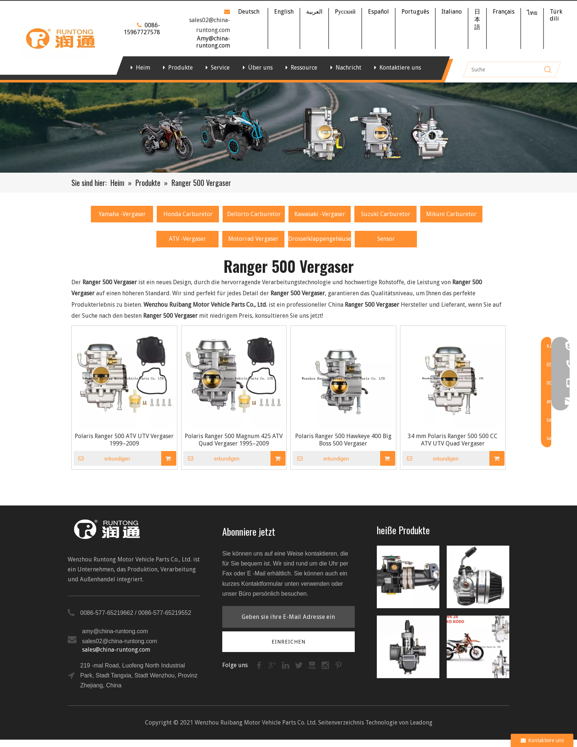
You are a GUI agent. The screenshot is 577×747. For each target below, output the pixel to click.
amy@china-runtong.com (115, 631)
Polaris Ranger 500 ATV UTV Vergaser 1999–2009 (124, 440)
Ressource (304, 67)
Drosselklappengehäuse (319, 238)
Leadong (421, 722)
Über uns (260, 67)
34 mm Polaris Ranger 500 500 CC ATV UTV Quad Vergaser (453, 440)
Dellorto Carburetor (254, 214)
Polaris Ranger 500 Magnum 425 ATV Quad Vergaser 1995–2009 (234, 440)
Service (220, 67)
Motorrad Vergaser (253, 238)
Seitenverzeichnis (341, 722)
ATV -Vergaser (187, 238)
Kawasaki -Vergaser (319, 214)
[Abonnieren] (289, 642)
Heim (143, 67)
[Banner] (288, 127)
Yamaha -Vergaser (122, 214)
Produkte (180, 67)
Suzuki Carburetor (385, 214)
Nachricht (348, 67)
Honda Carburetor (188, 214)
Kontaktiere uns (400, 67)
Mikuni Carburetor (451, 214)
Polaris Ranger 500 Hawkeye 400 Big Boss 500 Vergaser (343, 440)
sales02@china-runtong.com (119, 641)
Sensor (386, 238)
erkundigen (102, 458)
